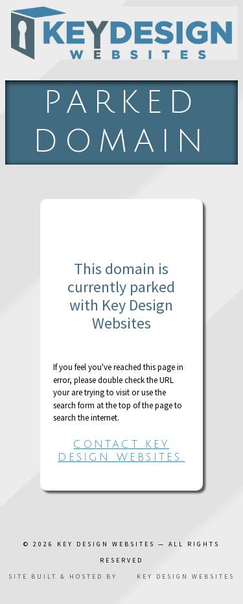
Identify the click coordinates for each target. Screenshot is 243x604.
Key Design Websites (106, 544)
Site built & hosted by (121, 576)
